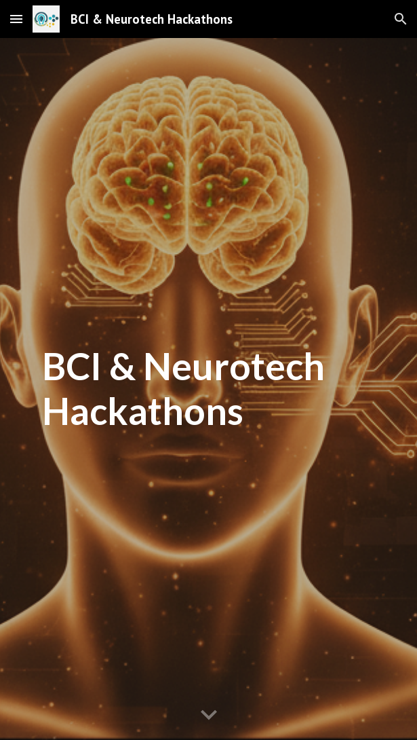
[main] (208, 389)
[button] (16, 18)
